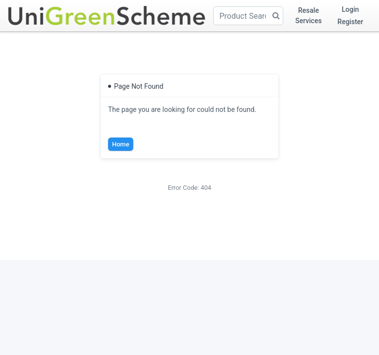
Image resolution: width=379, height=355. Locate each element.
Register (350, 22)
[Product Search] (248, 15)
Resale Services (308, 15)
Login (350, 9)
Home (120, 144)
